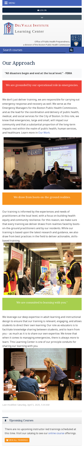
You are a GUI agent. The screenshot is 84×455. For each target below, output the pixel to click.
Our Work (44, 132)
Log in (42, 10)
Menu (10, 3)
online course (56, 433)
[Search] (71, 50)
